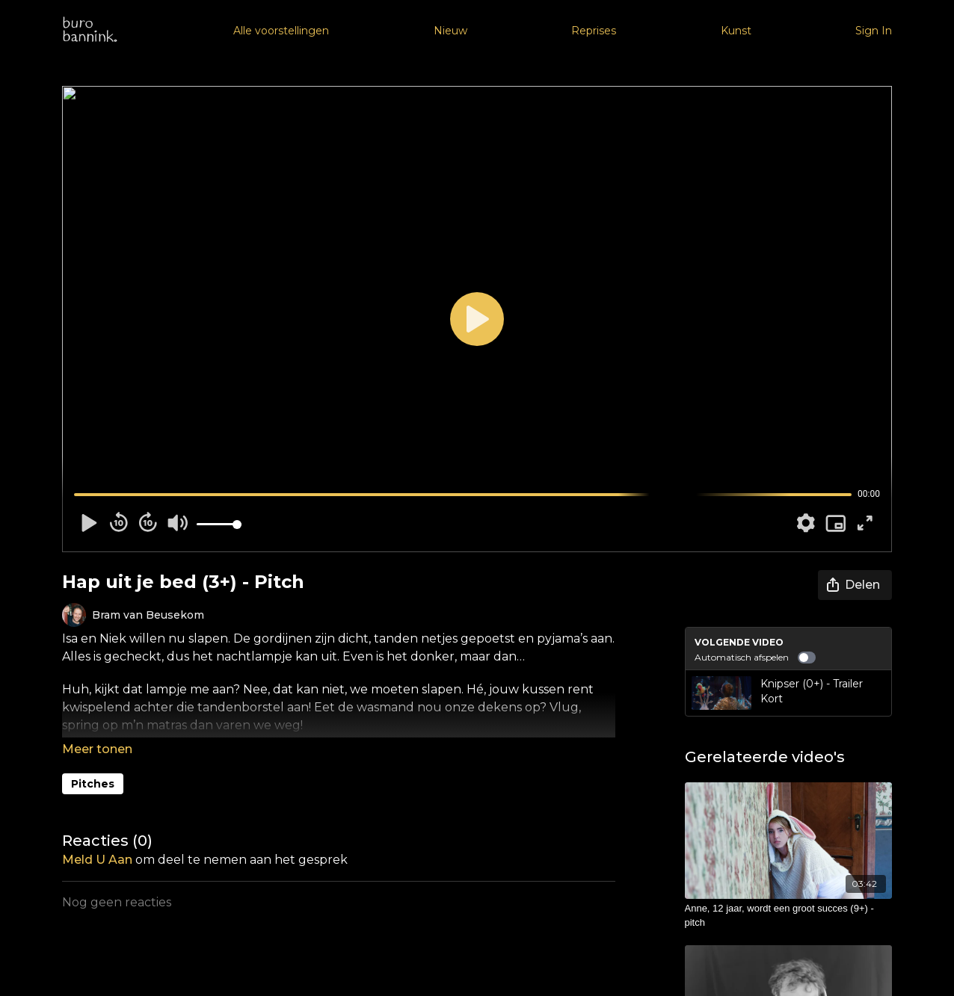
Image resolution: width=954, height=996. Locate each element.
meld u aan (97, 860)
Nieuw (450, 30)
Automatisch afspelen (755, 658)
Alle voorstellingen (281, 30)
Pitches (92, 784)
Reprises (593, 30)
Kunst (736, 30)
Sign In (873, 30)
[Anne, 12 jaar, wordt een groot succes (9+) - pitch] (789, 915)
